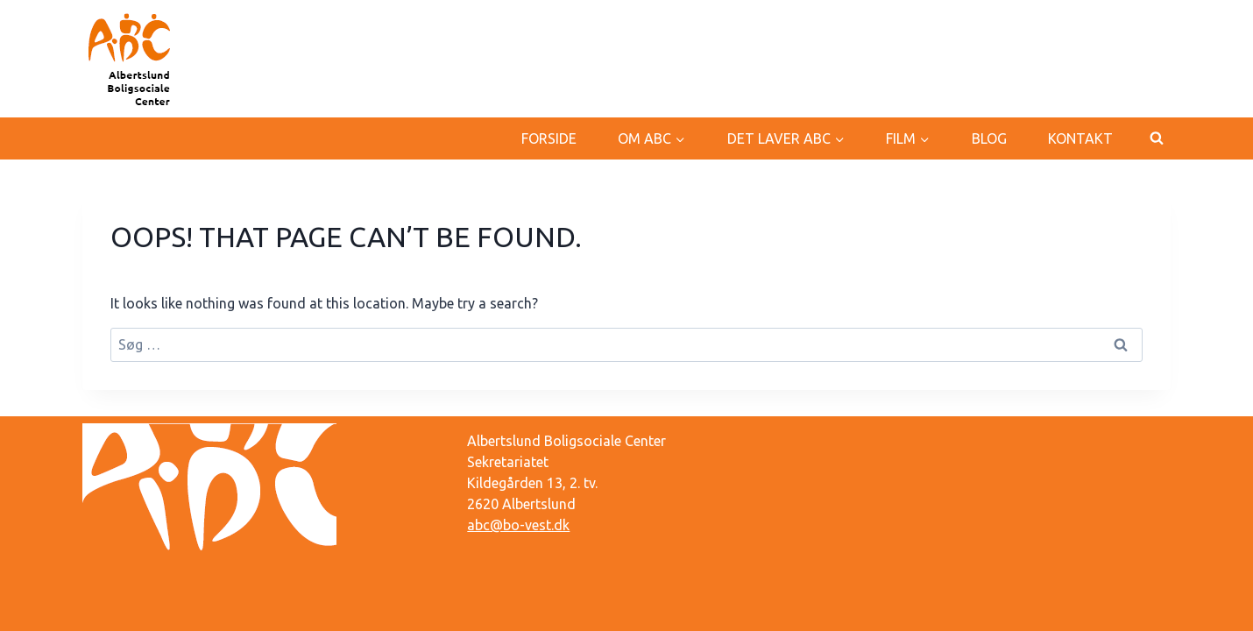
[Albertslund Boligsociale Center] (130, 59)
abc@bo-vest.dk (518, 525)
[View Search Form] (1157, 138)
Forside (549, 138)
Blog (989, 138)
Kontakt (1080, 138)
